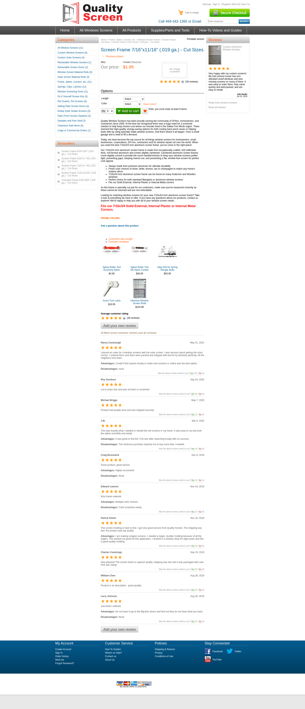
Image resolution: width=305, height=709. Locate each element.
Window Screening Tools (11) (73, 91)
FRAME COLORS (110, 218)
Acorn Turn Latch (111, 300)
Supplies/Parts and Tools (170, 30)
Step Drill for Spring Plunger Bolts (167, 268)
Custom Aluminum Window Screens (232, 48)
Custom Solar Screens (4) (71, 57)
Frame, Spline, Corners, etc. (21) (75, 82)
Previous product (112, 56)
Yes (191, 373)
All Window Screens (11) (70, 47)
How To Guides (113, 649)
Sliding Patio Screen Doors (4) (73, 106)
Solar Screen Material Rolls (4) (73, 77)
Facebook (217, 651)
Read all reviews (217, 107)
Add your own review (119, 326)
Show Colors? (149, 104)
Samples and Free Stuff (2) (72, 120)
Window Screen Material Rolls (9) (75, 72)
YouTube (217, 659)
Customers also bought (120, 239)
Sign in (216, 4)
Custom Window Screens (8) (72, 52)
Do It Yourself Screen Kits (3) (73, 96)
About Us (110, 659)
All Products (131, 30)
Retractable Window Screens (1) (74, 62)
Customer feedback (119, 241)
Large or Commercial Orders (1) (74, 130)
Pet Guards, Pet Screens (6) (72, 101)
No (200, 373)
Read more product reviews (223, 102)
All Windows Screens (96, 30)
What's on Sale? (113, 652)
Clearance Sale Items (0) (70, 125)
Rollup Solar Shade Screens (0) (74, 111)
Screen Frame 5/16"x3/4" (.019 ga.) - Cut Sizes (77, 152)
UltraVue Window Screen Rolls (139, 302)
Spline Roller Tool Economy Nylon (112, 268)
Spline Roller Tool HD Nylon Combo (140, 268)
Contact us (110, 656)
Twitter (237, 651)
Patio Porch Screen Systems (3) (74, 116)
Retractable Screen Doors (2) (73, 67)
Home (65, 30)
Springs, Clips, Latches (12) (72, 86)
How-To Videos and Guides (220, 30)
